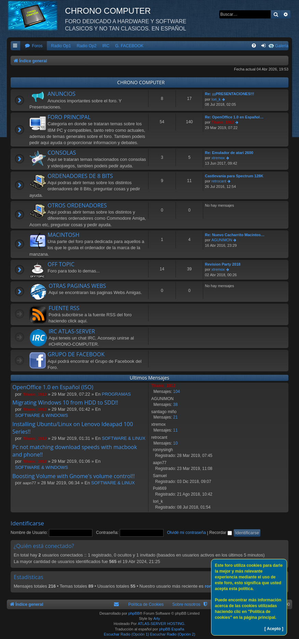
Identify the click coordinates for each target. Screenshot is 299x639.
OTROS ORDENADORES (77, 205)
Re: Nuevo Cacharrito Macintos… (234, 235)
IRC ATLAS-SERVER (72, 331)
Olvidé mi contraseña (186, 532)
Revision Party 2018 (222, 264)
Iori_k (216, 99)
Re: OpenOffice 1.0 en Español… (234, 117)
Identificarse (27, 523)
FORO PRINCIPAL (69, 117)
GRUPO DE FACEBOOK (76, 354)
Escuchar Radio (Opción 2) (172, 634)
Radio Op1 (61, 45)
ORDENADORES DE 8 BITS (80, 176)
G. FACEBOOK (129, 45)
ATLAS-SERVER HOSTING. (161, 624)
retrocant (218, 181)
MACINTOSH (63, 235)
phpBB (134, 613)
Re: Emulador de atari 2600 (229, 153)
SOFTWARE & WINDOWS (41, 415)
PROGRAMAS (116, 394)
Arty (156, 618)
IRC (105, 45)
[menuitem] (33, 46)
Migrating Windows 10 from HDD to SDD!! (65, 402)
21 (175, 417)
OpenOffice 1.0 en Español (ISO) (52, 387)
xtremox (218, 158)
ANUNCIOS (62, 94)
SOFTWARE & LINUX (123, 438)
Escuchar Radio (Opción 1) (126, 634)
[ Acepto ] (273, 628)
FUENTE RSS (64, 308)
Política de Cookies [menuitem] (146, 604)
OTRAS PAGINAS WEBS (77, 286)
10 (175, 443)
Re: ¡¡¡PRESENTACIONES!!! (229, 94)
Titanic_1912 (222, 122)
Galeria (281, 45)
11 (175, 430)
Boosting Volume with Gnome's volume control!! (73, 476)
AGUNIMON (221, 240)
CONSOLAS (62, 152)
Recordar (220, 532)
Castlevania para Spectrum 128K (234, 176)
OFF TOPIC (61, 264)
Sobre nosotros (186, 604)
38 (175, 404)
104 (176, 391)
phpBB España (171, 629)
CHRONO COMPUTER (141, 82)
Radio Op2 (86, 45)
